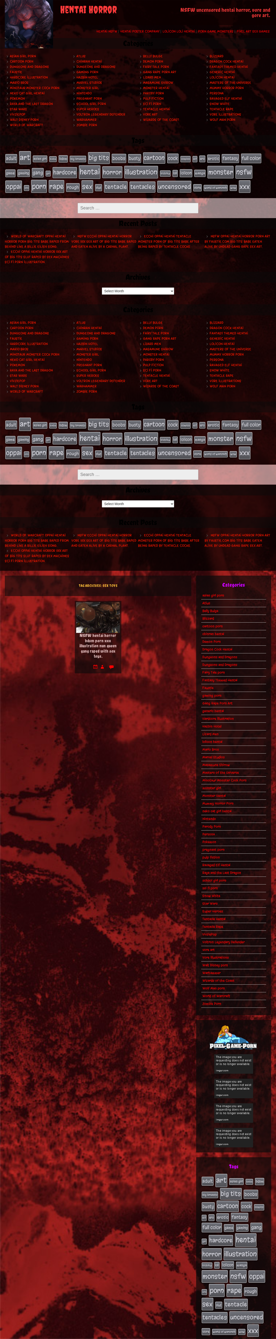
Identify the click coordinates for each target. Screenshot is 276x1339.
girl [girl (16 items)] (48, 171)
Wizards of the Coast (161, 119)
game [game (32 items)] (10, 171)
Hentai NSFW (107, 31)
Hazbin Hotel (87, 77)
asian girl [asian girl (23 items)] (40, 158)
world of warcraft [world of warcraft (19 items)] (215, 184)
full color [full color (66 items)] (251, 158)
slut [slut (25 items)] (98, 184)
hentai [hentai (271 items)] (90, 170)
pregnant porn (89, 98)
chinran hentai (89, 61)
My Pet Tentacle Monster (148, 1333)
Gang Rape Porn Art (159, 72)
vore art (150, 114)
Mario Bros (19, 82)
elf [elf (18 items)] (195, 158)
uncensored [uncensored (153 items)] (174, 183)
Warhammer (86, 119)
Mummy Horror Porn (227, 88)
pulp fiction (153, 98)
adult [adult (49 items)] (11, 158)
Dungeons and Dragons (29, 67)
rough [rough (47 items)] (73, 184)
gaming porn (87, 72)
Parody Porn (153, 93)
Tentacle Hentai (156, 109)
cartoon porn (21, 61)
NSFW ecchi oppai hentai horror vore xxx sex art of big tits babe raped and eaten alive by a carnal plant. (103, 237)
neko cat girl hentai (27, 93)
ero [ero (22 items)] (202, 158)
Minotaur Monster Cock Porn (34, 88)
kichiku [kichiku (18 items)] (165, 171)
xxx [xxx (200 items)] (245, 183)
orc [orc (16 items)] (26, 184)
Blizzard (216, 56)
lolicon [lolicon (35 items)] (186, 171)
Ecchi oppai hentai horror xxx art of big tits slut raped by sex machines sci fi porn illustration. (37, 253)
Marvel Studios (89, 82)
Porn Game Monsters (216, 31)
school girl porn (91, 104)
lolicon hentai (222, 77)
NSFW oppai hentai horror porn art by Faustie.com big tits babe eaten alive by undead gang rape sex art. (237, 237)
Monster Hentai (156, 88)
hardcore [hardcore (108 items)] (64, 170)
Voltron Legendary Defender (100, 114)
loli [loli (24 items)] (175, 171)
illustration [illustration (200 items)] (141, 170)
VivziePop (17, 114)
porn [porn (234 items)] (39, 183)
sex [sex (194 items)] (87, 183)
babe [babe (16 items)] (53, 158)
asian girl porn (23, 56)
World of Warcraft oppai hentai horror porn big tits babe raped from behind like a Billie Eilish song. (37, 237)
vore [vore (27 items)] (197, 184)
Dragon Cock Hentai (226, 61)
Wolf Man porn (222, 119)
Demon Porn (153, 61)
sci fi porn (152, 104)
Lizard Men (152, 77)
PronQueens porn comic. (249, 1333)
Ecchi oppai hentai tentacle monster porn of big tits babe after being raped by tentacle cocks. (168, 237)
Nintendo (84, 93)
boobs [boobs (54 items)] (118, 158)
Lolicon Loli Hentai (179, 31)
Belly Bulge (153, 56)
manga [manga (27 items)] (200, 171)
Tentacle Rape (222, 109)
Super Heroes (87, 109)
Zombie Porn (86, 125)
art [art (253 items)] (25, 157)
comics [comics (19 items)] (185, 158)
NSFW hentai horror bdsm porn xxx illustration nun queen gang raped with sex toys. (98, 638)
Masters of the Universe (230, 82)
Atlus (81, 56)
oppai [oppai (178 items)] (13, 183)
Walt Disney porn (24, 119)
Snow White (219, 104)
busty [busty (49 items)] (134, 158)
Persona (217, 93)
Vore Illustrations (225, 114)
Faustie (16, 72)
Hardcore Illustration (29, 77)
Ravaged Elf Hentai (226, 98)
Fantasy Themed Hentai (229, 67)
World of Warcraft (26, 125)
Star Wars (18, 109)
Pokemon (17, 98)
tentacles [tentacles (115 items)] (142, 183)
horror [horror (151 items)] (112, 170)
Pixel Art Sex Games (253, 31)
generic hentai (222, 72)
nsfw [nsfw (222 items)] (244, 170)
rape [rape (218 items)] (56, 183)
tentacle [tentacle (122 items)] (116, 183)
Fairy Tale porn (156, 67)
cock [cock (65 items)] (173, 158)
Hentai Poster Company (139, 31)
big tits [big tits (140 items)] (99, 157)
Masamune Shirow (158, 82)
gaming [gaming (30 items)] (23, 171)
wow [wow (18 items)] (233, 184)
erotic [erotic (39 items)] (213, 158)
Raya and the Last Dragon (31, 104)
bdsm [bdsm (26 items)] (63, 158)
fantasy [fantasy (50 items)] (230, 158)
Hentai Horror (88, 9)
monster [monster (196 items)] (220, 170)
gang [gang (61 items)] (38, 171)
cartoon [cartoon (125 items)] (154, 157)
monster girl (87, 88)
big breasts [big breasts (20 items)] (77, 158)
